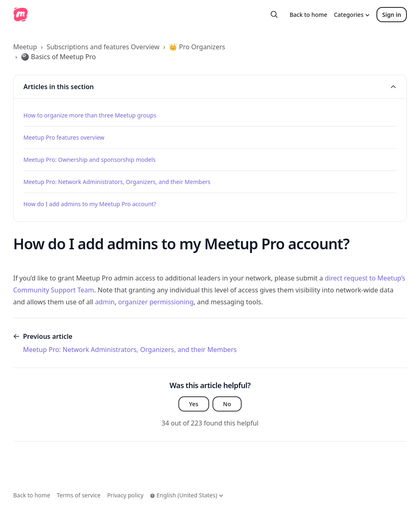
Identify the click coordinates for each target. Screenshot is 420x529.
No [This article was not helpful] (227, 404)
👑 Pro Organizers (197, 46)
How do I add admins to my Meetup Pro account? (89, 204)
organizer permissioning (156, 301)
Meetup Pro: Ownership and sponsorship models (89, 159)
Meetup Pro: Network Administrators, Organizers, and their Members (116, 182)
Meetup (25, 46)
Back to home (309, 14)
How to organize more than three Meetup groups (89, 115)
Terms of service (79, 495)
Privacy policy (125, 495)
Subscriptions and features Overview (102, 46)
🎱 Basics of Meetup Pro (58, 56)
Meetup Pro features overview (63, 137)
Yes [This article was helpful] (193, 404)
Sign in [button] (391, 14)
